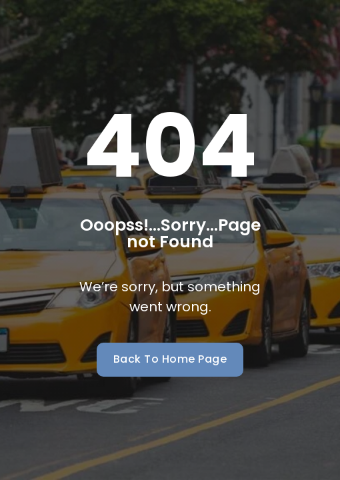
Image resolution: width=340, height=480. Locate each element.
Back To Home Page (170, 359)
